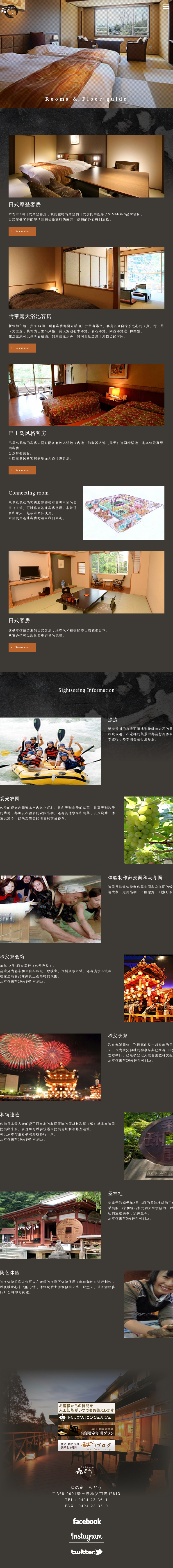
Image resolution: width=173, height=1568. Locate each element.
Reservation (22, 231)
